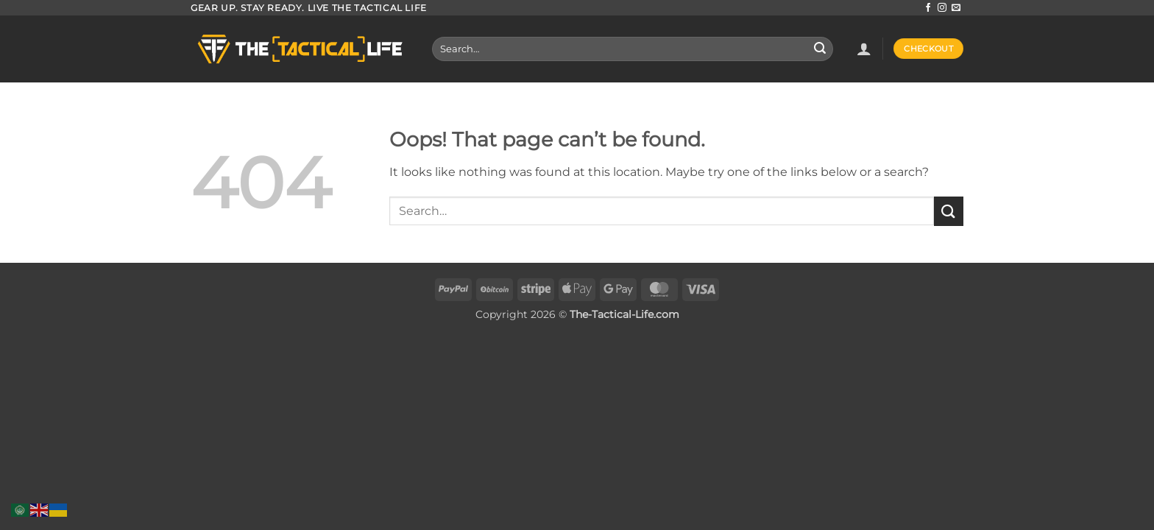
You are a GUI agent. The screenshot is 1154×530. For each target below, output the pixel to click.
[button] (864, 48)
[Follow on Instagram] (942, 8)
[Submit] (819, 49)
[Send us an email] (956, 8)
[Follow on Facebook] (928, 8)
